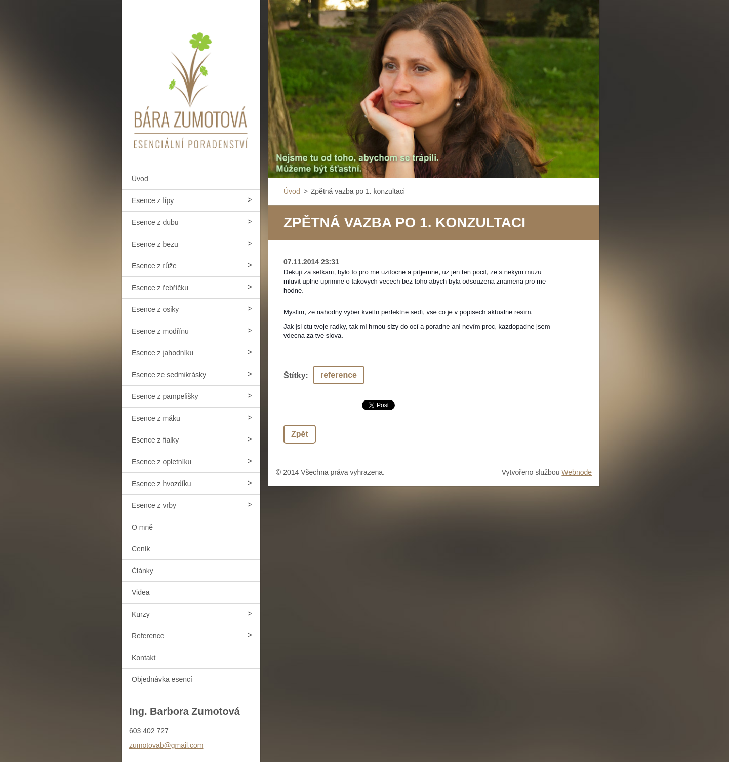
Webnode (576, 472)
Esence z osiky (155, 309)
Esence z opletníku (161, 462)
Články (142, 571)
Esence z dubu (155, 222)
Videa (141, 592)
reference (338, 375)
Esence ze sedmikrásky (169, 375)
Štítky (295, 375)
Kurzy (141, 614)
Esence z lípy (153, 200)
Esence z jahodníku (162, 353)
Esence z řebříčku (160, 288)
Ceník (141, 549)
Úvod (140, 179)
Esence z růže (154, 266)
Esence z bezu (155, 244)
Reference (148, 636)
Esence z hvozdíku (161, 483)
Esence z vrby (154, 505)
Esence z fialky (155, 440)
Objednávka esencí (162, 679)
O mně (142, 527)
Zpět (299, 434)
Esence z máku (156, 418)
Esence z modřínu (160, 331)
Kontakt (143, 658)
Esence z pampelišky (165, 396)
